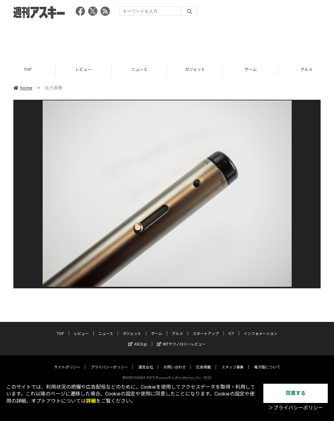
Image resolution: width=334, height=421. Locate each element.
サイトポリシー (67, 361)
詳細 (91, 401)
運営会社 (145, 361)
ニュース (139, 69)
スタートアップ (206, 327)
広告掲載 (203, 361)
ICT (231, 327)
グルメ (177, 327)
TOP (28, 69)
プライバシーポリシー (109, 361)
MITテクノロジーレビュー (181, 338)
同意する (296, 393)
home (22, 88)
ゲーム (251, 69)
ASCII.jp (137, 338)
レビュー (83, 69)
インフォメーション (260, 327)
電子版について (267, 361)
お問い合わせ (174, 361)
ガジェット (195, 69)
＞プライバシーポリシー (295, 408)
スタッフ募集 (232, 361)
